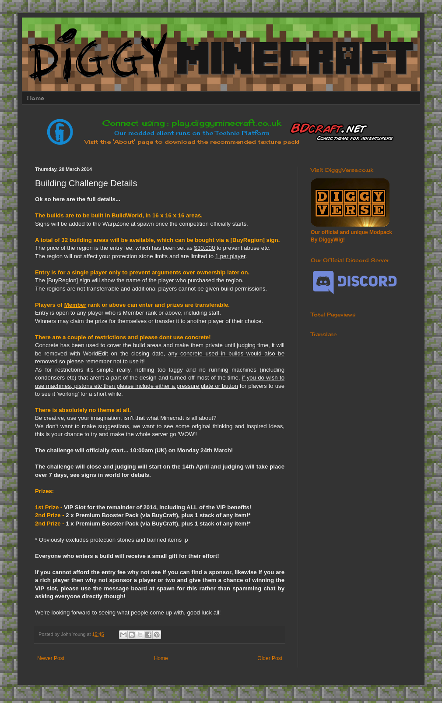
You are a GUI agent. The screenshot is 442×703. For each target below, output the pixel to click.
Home (35, 98)
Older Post (269, 658)
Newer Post (50, 658)
